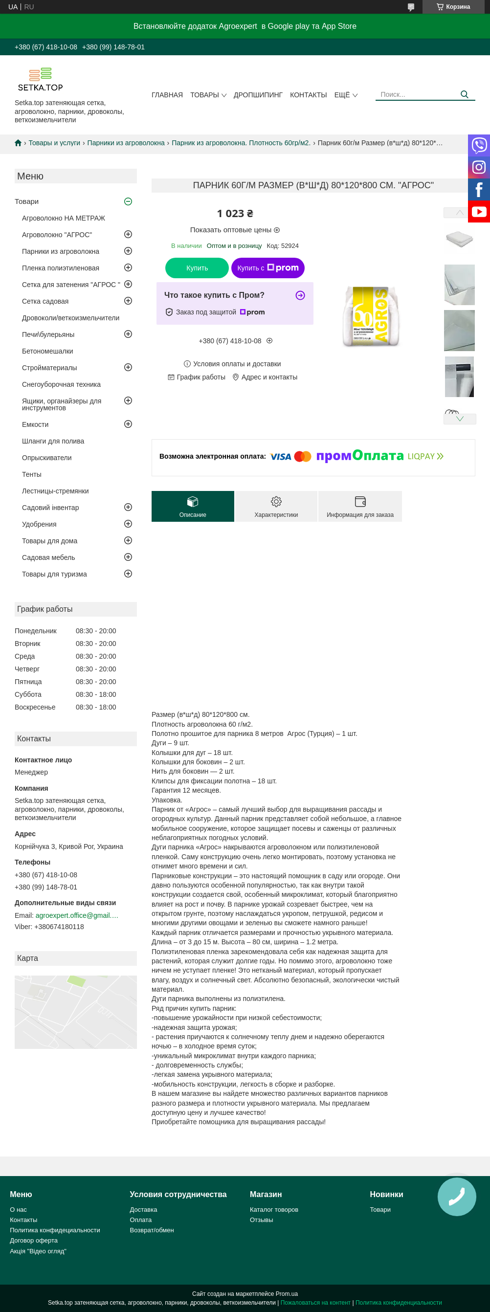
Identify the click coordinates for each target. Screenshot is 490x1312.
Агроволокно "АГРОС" (57, 235)
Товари (27, 201)
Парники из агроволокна (126, 142)
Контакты (308, 95)
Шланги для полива (53, 441)
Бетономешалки (47, 351)
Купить (197, 268)
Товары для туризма (54, 574)
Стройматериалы (49, 368)
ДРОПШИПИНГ (258, 95)
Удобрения (39, 524)
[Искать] (464, 95)
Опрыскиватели (47, 458)
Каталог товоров (274, 1209)
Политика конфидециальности (55, 1230)
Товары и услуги (54, 142)
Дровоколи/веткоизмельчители (70, 318)
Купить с (267, 268)
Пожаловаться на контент (316, 1302)
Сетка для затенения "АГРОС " (71, 285)
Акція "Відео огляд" (38, 1251)
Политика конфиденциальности (399, 1302)
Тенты (32, 474)
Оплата (141, 1219)
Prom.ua (287, 1293)
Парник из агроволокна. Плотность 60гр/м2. (241, 142)
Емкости (35, 424)
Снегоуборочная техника (61, 384)
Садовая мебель (48, 557)
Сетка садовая (45, 301)
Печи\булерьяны (48, 334)
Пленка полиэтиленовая (60, 268)
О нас (18, 1209)
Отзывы (261, 1219)
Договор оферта (34, 1240)
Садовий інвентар (50, 507)
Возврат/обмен (152, 1230)
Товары (204, 95)
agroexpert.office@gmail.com (77, 915)
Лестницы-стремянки (55, 491)
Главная (167, 95)
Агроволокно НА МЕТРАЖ (63, 218)
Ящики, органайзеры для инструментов (61, 404)
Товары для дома (49, 541)
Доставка (143, 1209)
